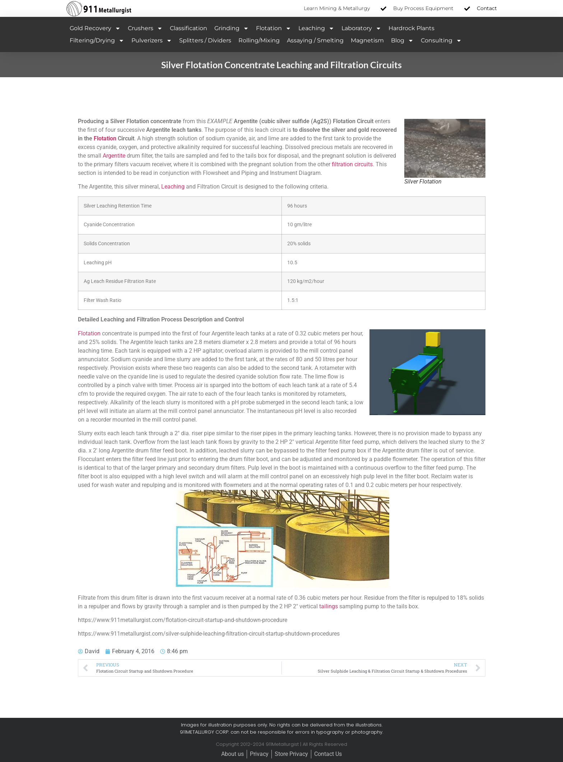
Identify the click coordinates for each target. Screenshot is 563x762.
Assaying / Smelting (315, 40)
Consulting (441, 40)
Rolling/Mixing (259, 40)
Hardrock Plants (411, 28)
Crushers (145, 28)
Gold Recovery (95, 28)
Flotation (273, 28)
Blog (402, 40)
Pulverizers (151, 40)
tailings (328, 606)
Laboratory (361, 28)
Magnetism (367, 40)
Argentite (114, 155)
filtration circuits (352, 164)
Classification (188, 28)
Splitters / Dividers (205, 40)
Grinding (231, 28)
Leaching (316, 28)
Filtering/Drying (97, 40)
